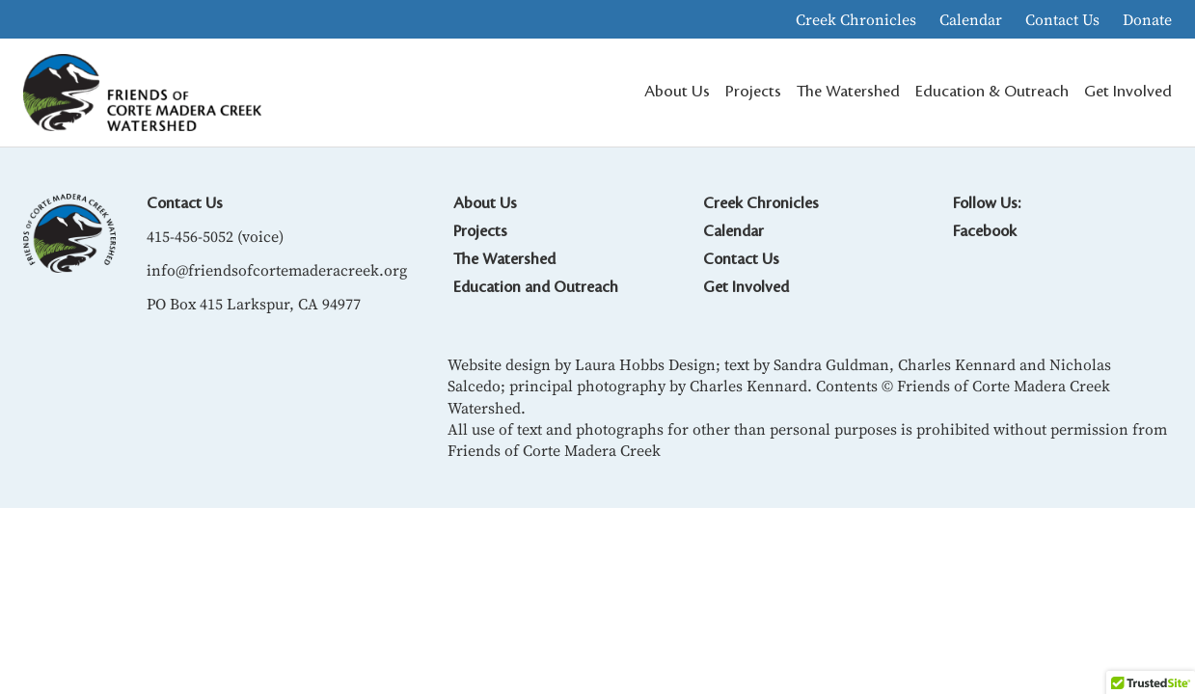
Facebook (985, 231)
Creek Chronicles (856, 19)
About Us (485, 203)
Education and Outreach (535, 287)
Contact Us (1062, 19)
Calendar (970, 19)
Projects (480, 231)
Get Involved (746, 287)
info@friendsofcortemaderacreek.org (277, 269)
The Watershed (504, 259)
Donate (1147, 19)
